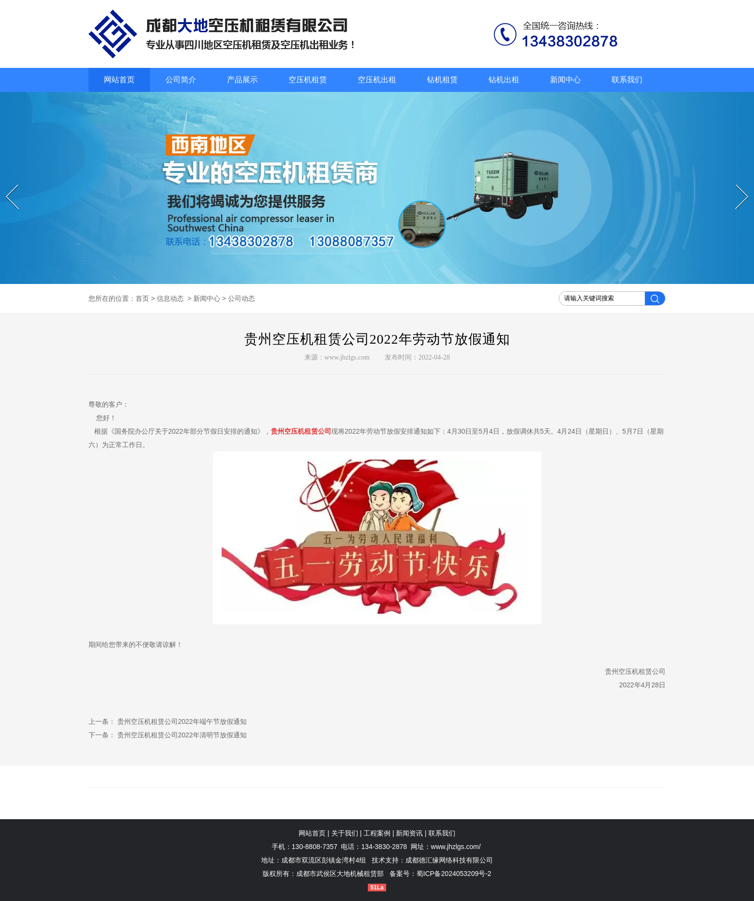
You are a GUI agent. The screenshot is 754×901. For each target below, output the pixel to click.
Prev (7, 185)
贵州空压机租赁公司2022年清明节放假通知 (181, 735)
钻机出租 (504, 80)
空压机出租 (377, 80)
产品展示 (242, 80)
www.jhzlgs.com (347, 357)
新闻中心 (565, 80)
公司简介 (180, 80)
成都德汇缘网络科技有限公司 (449, 860)
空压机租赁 (308, 80)
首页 (142, 298)
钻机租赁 (442, 80)
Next (737, 185)
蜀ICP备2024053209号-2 (453, 873)
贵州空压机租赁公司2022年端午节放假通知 (181, 721)
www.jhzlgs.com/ (455, 846)
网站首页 (119, 80)
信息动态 (170, 298)
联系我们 (627, 80)
